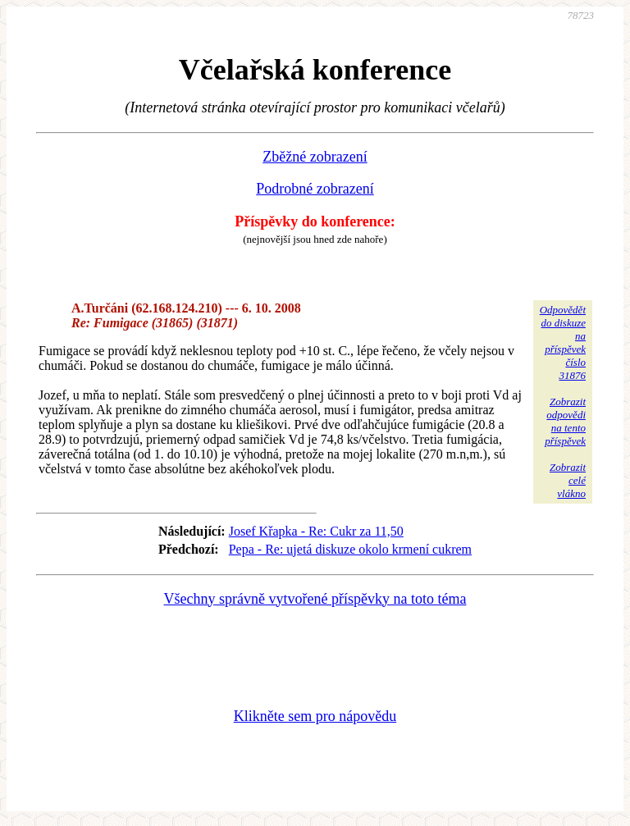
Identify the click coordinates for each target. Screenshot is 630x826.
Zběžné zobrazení (314, 156)
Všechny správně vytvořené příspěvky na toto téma (315, 599)
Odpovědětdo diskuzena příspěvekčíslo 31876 (563, 342)
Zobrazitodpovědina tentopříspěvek (565, 421)
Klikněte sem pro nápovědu (315, 716)
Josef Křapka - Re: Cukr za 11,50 (316, 531)
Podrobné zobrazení (314, 188)
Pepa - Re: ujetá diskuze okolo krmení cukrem (350, 549)
